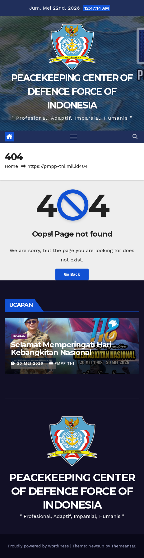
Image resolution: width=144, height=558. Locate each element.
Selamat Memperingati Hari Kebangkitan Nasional (61, 348)
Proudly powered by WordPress (39, 546)
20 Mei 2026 (31, 363)
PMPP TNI (61, 363)
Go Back (72, 274)
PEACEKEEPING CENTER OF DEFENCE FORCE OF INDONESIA (72, 91)
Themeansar (123, 546)
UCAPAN (19, 336)
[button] (134, 137)
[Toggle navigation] (73, 136)
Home (11, 166)
